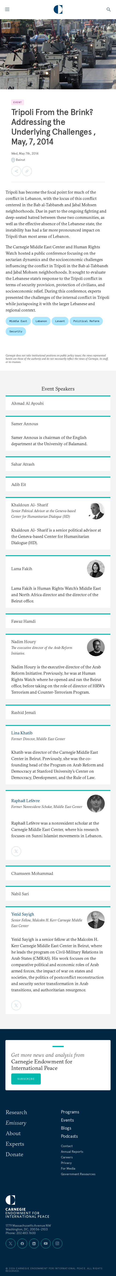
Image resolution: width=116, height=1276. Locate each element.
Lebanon (41, 321)
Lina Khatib (22, 733)
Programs (70, 1112)
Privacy (66, 1163)
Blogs (66, 1128)
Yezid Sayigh (22, 914)
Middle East (18, 321)
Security (15, 331)
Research (16, 1112)
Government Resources (78, 1174)
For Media (68, 1168)
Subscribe (26, 1078)
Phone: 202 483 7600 (21, 1233)
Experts (15, 1143)
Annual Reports (72, 1151)
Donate (14, 1154)
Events (67, 1120)
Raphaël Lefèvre (25, 800)
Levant (60, 321)
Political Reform (86, 321)
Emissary (16, 1122)
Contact (67, 1146)
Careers (67, 1157)
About (13, 1133)
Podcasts (69, 1136)
